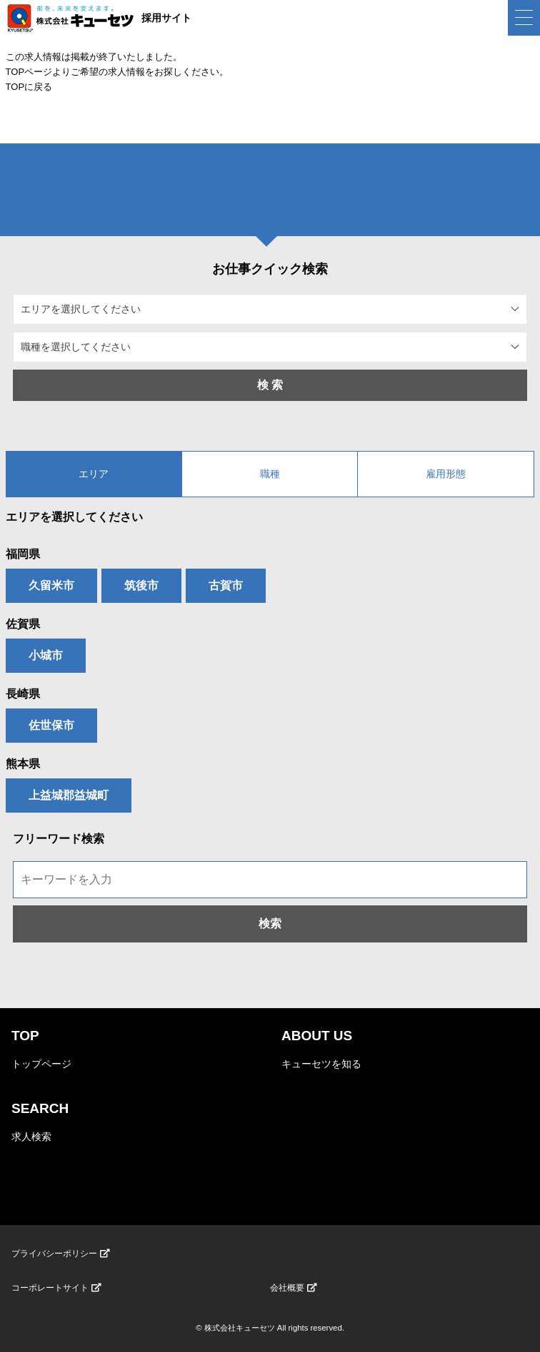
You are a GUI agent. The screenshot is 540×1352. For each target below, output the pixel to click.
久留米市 (51, 585)
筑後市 (141, 585)
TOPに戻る (29, 86)
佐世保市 (51, 725)
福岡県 (23, 554)
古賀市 (226, 585)
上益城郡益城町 (69, 795)
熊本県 (23, 764)
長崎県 (23, 694)
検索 (270, 924)
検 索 (270, 385)
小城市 (46, 655)
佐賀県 (23, 624)
